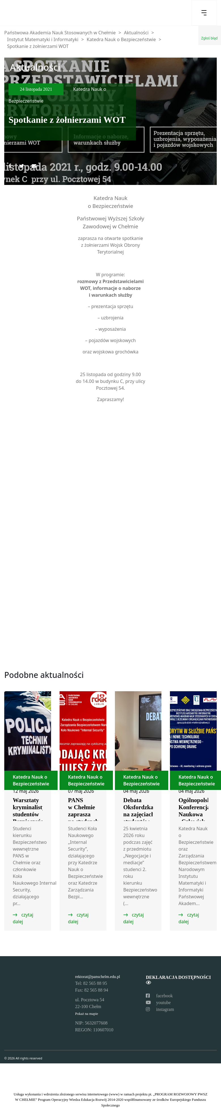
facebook (159, 995)
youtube (158, 1002)
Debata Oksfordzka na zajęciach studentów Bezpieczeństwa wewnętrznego (143, 818)
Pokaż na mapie (86, 1014)
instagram (160, 1009)
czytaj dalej (23, 918)
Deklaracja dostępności (178, 980)
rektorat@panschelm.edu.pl (97, 976)
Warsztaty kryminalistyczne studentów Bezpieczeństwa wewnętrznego (34, 814)
